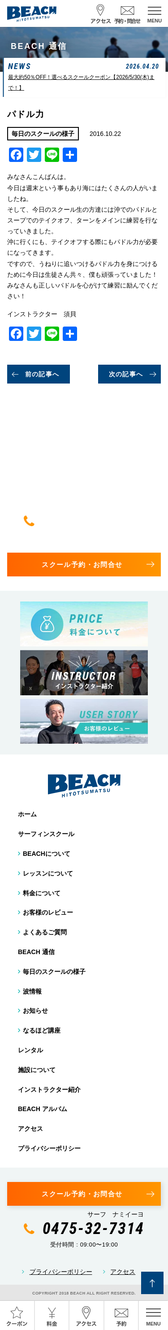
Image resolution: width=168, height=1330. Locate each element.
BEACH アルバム (42, 1108)
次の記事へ (126, 374)
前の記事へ (42, 374)
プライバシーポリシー (49, 1148)
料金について (41, 893)
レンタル (30, 1050)
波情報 (32, 991)
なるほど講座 (41, 1030)
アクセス (30, 1128)
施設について (37, 1069)
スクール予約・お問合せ (82, 564)
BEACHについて (46, 853)
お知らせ (35, 1010)
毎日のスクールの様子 (54, 971)
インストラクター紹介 (49, 1089)
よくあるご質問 (45, 932)
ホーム (27, 814)
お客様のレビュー (48, 912)
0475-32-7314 (94, 520)
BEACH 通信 (36, 951)
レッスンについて (48, 873)
